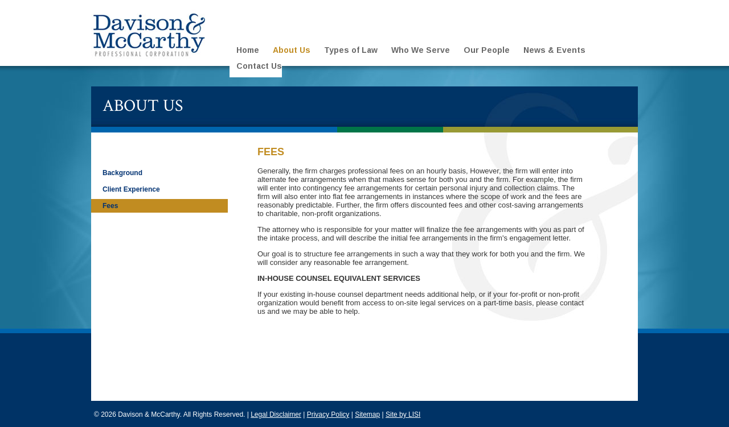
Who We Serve (420, 50)
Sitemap (367, 414)
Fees (110, 206)
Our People (487, 50)
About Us (291, 50)
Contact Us (259, 66)
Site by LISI (403, 414)
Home (247, 50)
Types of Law (351, 50)
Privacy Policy (328, 414)
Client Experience (131, 189)
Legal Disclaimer (276, 414)
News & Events (554, 50)
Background (122, 173)
